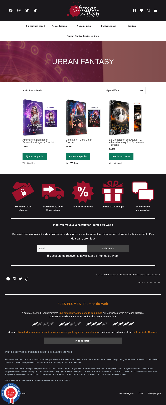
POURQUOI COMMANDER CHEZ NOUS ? (140, 275)
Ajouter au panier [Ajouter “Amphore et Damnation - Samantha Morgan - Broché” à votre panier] (35, 156)
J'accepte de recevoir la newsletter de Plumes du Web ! (83, 255)
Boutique (135, 26)
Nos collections (63, 26)
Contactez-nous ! (112, 26)
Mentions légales (126, 393)
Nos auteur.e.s (87, 26)
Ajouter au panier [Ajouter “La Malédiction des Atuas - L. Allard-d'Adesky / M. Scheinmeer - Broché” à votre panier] (121, 156)
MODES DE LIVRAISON (149, 283)
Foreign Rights (154, 393)
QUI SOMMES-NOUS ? (107, 275)
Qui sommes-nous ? (35, 26)
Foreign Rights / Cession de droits (83, 36)
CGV (141, 393)
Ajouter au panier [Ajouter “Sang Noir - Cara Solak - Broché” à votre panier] (78, 156)
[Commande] (124, 90)
